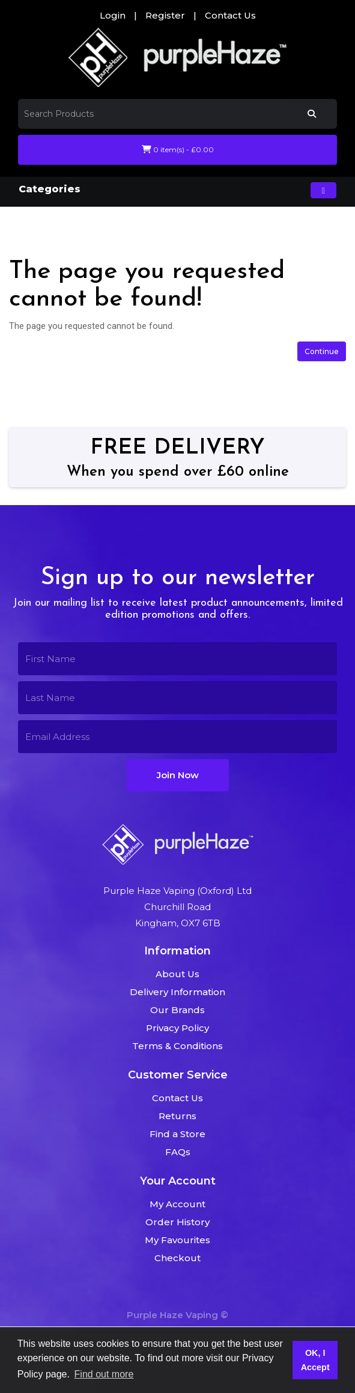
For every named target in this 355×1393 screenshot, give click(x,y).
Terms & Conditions (177, 1045)
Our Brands (177, 1010)
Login (113, 15)
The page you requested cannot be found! (155, 223)
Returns (177, 1116)
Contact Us (230, 15)
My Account (177, 1204)
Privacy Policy (177, 1028)
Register (165, 15)
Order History (177, 1222)
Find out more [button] (104, 1374)
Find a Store (177, 1134)
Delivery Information (177, 992)
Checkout (177, 1258)
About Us (177, 974)
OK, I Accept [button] (315, 1360)
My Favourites (177, 1240)
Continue (322, 351)
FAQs (177, 1152)
